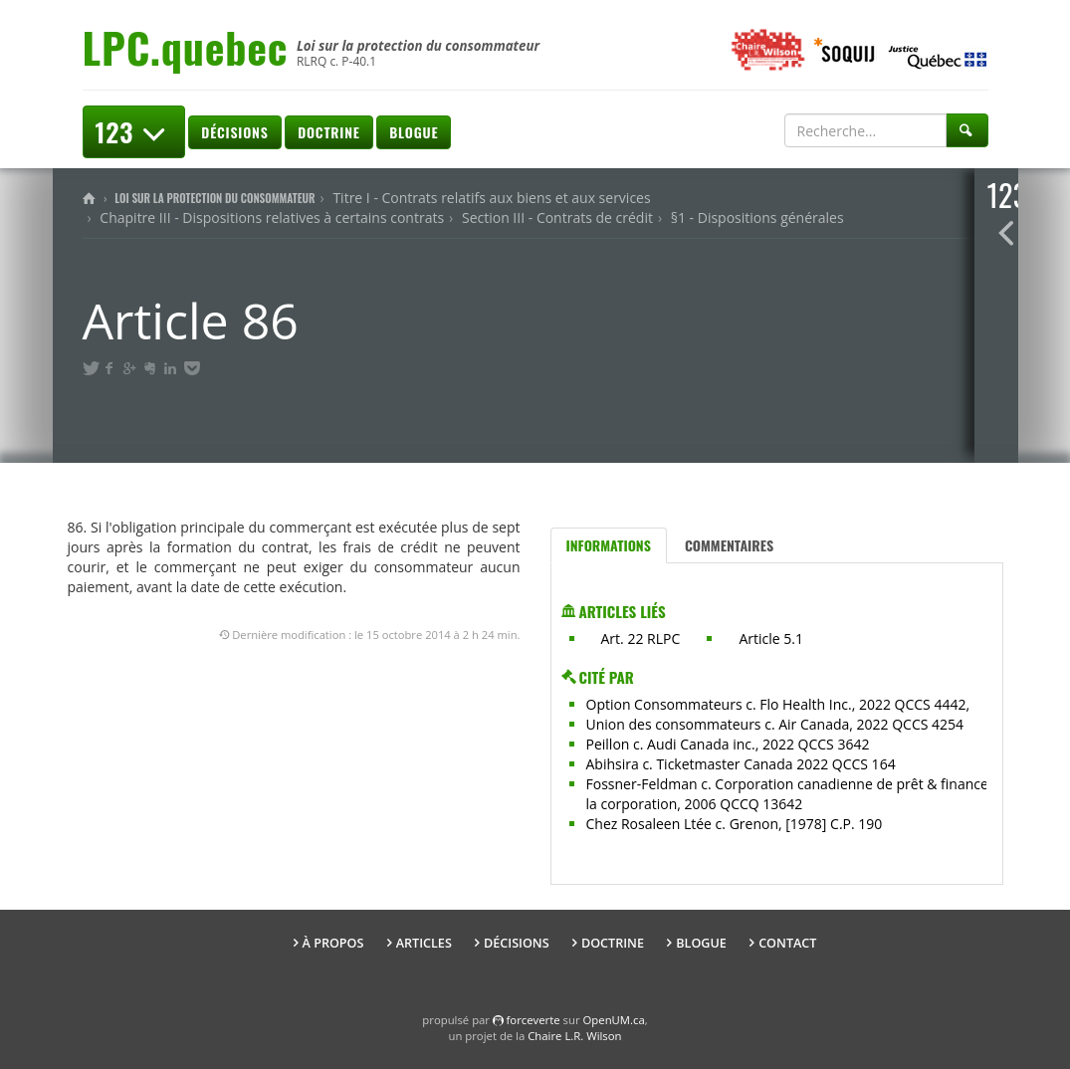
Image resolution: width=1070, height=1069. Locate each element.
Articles (424, 943)
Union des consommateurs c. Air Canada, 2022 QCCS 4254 (775, 724)
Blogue (413, 131)
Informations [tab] (608, 544)
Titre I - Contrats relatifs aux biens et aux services (491, 197)
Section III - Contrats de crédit (557, 217)
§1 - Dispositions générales (757, 217)
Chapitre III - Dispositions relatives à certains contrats (272, 217)
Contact (787, 943)
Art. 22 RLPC (641, 638)
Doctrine (328, 131)
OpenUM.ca (614, 1019)
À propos (333, 943)
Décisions (234, 131)
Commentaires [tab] (729, 544)
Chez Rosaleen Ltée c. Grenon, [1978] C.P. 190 (734, 823)
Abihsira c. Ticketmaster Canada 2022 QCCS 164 (741, 763)
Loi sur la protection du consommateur (214, 198)
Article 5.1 (771, 638)
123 (134, 131)
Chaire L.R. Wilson (574, 1035)
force (533, 1019)
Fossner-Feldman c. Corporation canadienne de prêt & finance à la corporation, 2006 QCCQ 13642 (793, 793)
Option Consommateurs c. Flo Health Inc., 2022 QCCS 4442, (778, 704)
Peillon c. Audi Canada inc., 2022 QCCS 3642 (728, 744)
